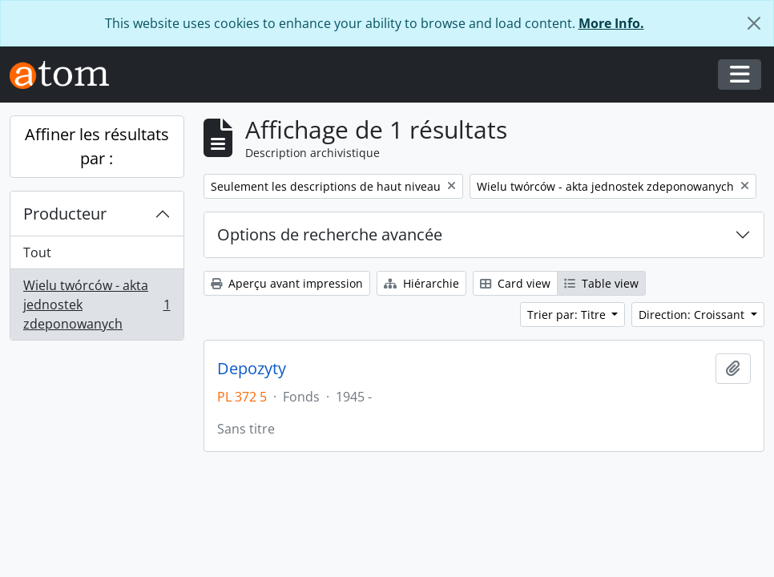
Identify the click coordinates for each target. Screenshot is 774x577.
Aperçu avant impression (287, 283)
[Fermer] (754, 23)
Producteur (65, 213)
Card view (515, 283)
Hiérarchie (421, 283)
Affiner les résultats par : (97, 146)
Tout (37, 252)
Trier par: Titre (568, 314)
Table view (601, 283)
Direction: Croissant (693, 314)
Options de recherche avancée (329, 234)
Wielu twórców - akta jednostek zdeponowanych (96, 304)
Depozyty (251, 368)
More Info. (611, 23)
